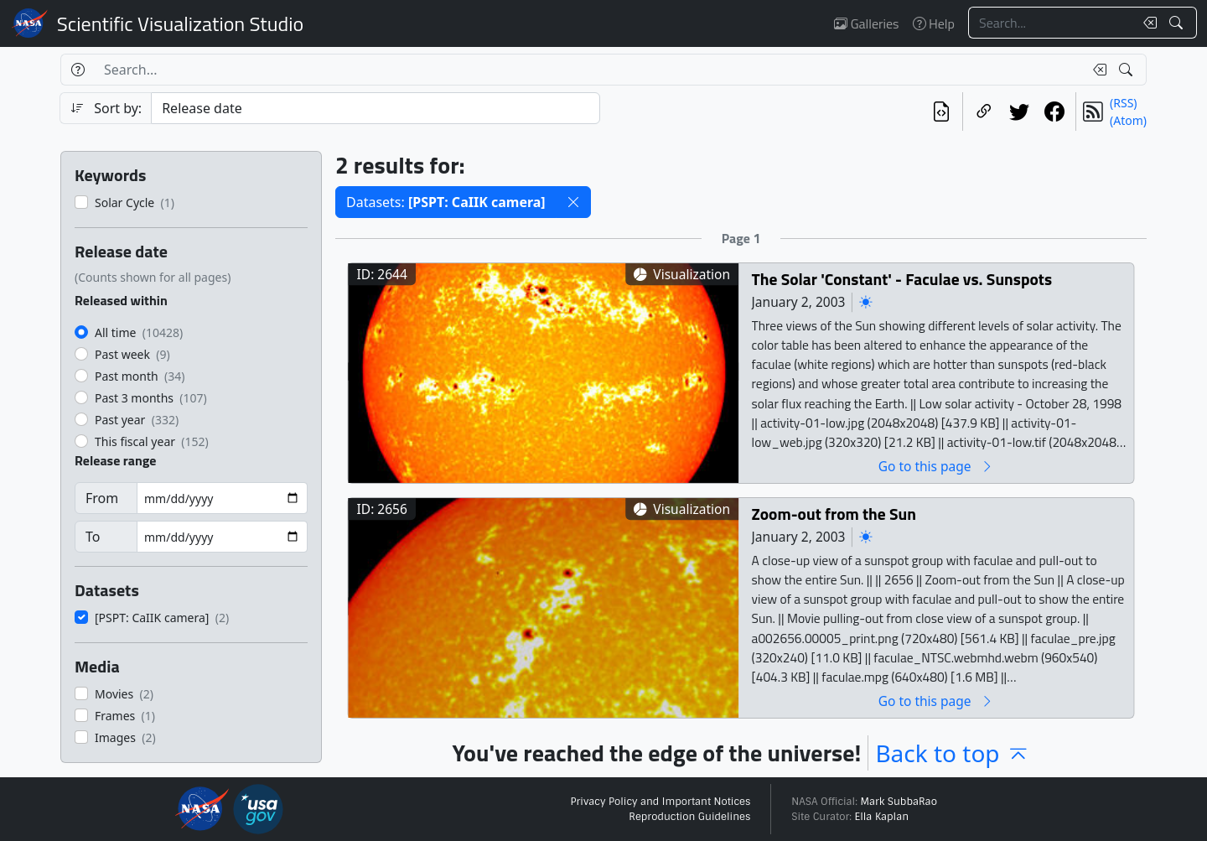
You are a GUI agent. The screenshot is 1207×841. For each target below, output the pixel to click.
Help (934, 23)
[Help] (77, 70)
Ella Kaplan (882, 816)
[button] (573, 202)
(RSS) (1123, 103)
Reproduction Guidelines (689, 816)
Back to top (952, 753)
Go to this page (936, 466)
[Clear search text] (1146, 23)
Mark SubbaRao (898, 801)
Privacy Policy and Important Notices (660, 801)
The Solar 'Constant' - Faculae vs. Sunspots (902, 278)
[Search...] (1051, 23)
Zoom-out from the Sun (834, 513)
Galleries (866, 23)
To (92, 536)
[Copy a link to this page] (984, 111)
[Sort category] (375, 108)
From (101, 498)
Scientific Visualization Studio (180, 23)
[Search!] (1178, 23)
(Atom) (1128, 120)
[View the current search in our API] (941, 111)
